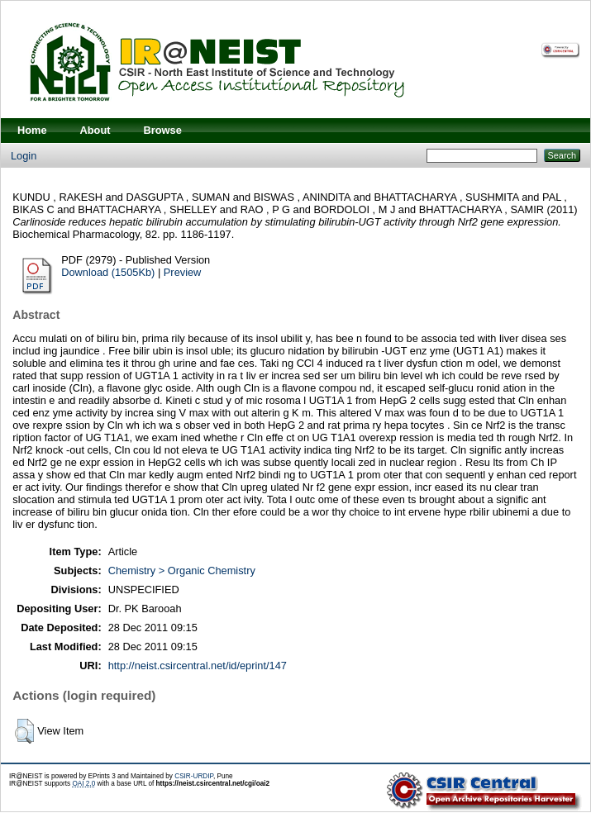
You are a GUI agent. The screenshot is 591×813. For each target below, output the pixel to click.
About (95, 130)
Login (23, 156)
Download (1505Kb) (108, 272)
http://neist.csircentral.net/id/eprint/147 (197, 665)
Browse (163, 130)
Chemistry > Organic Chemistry (181, 570)
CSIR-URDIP (193, 776)
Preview (183, 272)
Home (32, 130)
